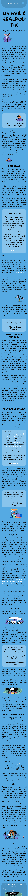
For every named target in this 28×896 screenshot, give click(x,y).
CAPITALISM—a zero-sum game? (14, 274)
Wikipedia (14, 463)
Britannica (15, 251)
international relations (13, 447)
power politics (17, 442)
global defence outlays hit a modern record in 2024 (14, 581)
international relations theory (15, 435)
